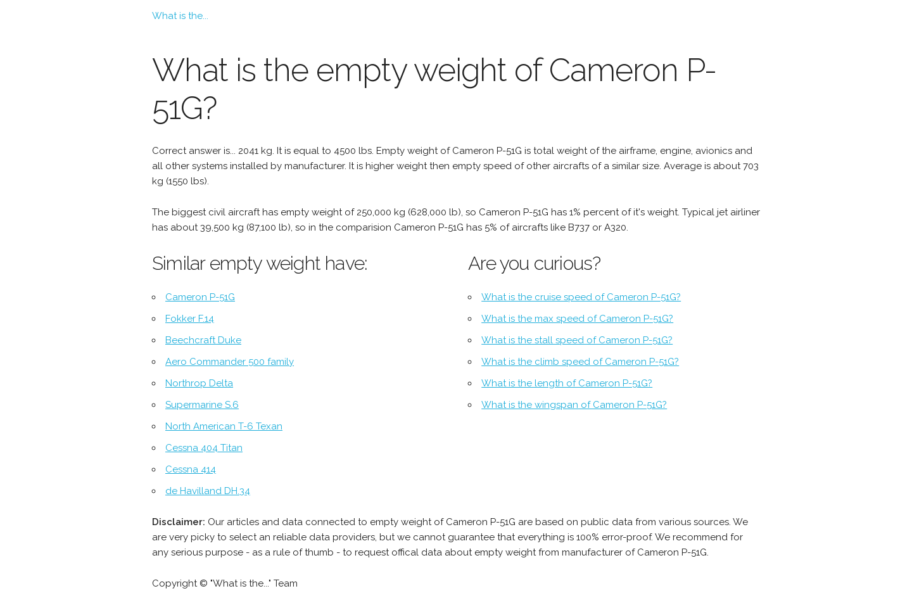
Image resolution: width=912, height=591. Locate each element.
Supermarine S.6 (202, 404)
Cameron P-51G (200, 297)
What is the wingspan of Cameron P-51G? (574, 404)
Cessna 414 (190, 469)
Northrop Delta (199, 383)
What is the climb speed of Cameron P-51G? (580, 361)
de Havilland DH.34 (207, 491)
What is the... (180, 16)
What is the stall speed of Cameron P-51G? (577, 340)
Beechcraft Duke (203, 340)
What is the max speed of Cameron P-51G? (577, 318)
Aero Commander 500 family (229, 361)
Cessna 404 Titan (204, 448)
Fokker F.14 (189, 318)
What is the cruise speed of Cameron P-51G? (581, 297)
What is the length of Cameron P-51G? (566, 383)
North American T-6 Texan (223, 426)
